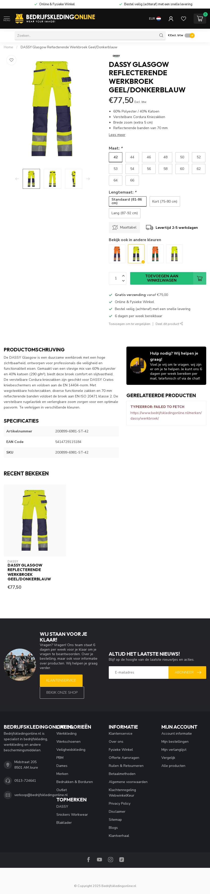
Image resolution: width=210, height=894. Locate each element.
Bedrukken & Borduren (74, 781)
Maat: (115, 148)
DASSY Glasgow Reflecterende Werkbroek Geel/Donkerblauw (69, 47)
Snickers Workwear (72, 814)
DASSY (62, 806)
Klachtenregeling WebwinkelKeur (122, 793)
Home (8, 47)
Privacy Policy (119, 803)
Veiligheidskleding (70, 749)
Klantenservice (61, 680)
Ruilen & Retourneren (126, 765)
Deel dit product (169, 324)
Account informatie (176, 733)
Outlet (61, 790)
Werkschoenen (68, 741)
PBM (59, 757)
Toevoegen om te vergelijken (129, 324)
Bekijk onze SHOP (62, 692)
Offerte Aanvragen (124, 757)
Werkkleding (66, 733)
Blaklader (64, 822)
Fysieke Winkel (121, 749)
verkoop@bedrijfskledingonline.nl (41, 795)
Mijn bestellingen (175, 741)
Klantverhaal (119, 835)
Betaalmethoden (122, 773)
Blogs (113, 827)
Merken (62, 773)
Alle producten (173, 765)
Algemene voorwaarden (128, 781)
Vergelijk (168, 757)
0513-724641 (25, 780)
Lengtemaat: (122, 192)
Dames (61, 765)
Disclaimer (117, 811)
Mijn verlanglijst (173, 749)
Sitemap (115, 819)
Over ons (116, 741)
